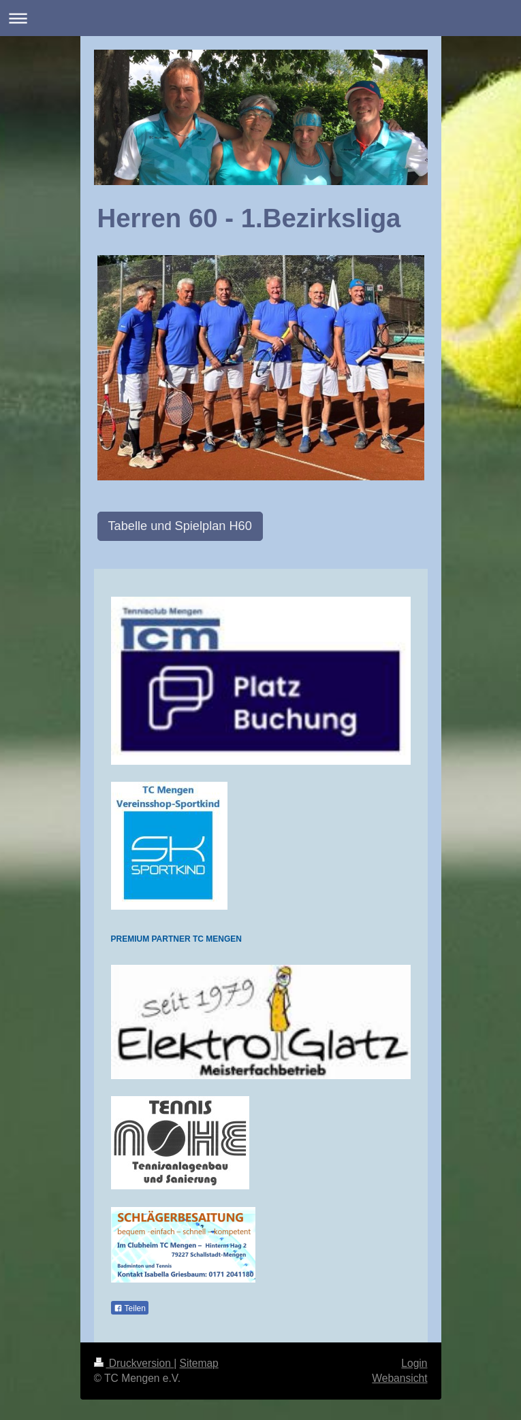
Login (414, 1363)
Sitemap (199, 1363)
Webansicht (399, 1378)
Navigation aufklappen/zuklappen (260, 18)
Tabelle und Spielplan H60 (180, 526)
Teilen (130, 1308)
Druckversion (134, 1363)
